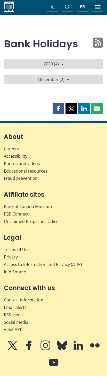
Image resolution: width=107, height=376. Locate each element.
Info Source (15, 272)
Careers (11, 148)
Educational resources (25, 171)
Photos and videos (22, 163)
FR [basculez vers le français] (82, 7)
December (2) (53, 79)
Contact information (23, 300)
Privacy (11, 257)
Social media (16, 322)
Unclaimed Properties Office (31, 221)
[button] (58, 108)
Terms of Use (17, 249)
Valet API (12, 329)
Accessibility (15, 156)
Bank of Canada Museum (28, 206)
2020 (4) (53, 64)
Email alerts (15, 307)
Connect (16, 214)
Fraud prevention (21, 178)
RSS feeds (13, 315)
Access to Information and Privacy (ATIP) (43, 264)
